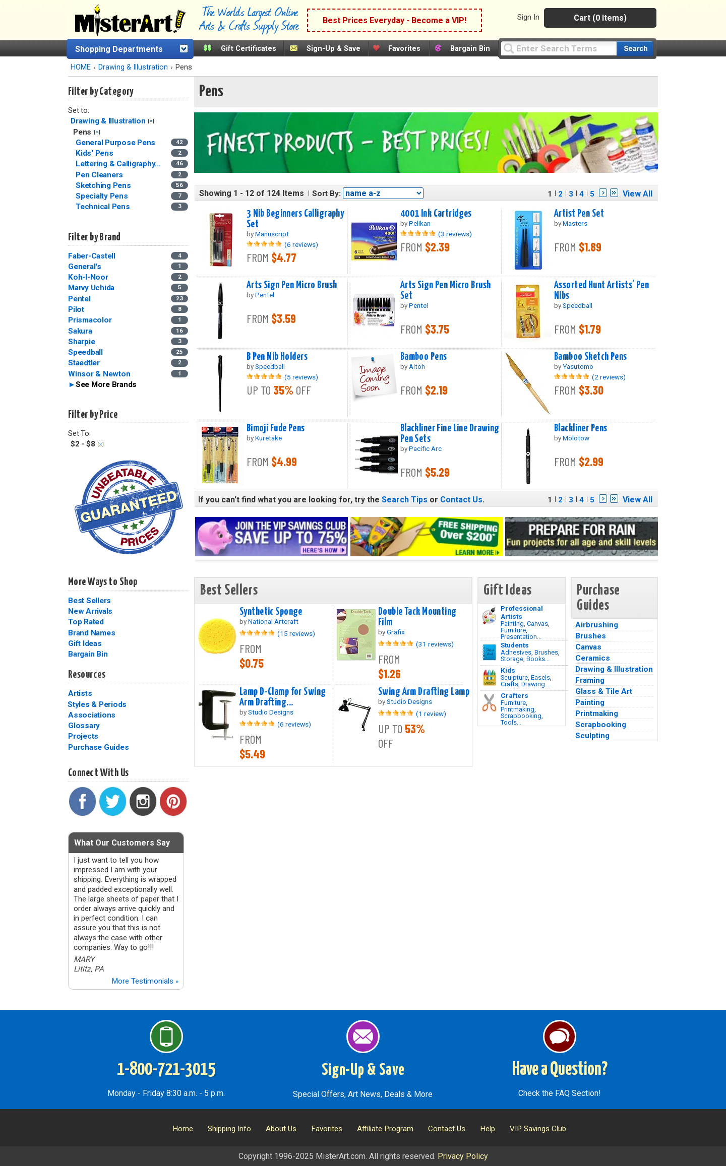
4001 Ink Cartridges (436, 214)
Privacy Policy (463, 1156)
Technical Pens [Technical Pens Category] (104, 206)
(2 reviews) (609, 377)
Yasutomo (578, 366)
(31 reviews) (435, 644)
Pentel (79, 298)
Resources (86, 675)
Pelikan (420, 223)
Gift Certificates (248, 48)
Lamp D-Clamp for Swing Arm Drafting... (282, 697)
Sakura (80, 331)
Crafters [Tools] (514, 695)
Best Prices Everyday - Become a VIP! (394, 20)
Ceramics (592, 658)
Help (487, 1128)
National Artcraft (273, 621)
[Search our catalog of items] (635, 48)
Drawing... (535, 684)
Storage (512, 659)
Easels (540, 677)
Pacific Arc (425, 448)
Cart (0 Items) (600, 18)
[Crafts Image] (489, 678)
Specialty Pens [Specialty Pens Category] (103, 196)
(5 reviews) (301, 377)
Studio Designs (270, 712)
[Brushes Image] (489, 652)
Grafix (396, 632)
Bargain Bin (470, 48)
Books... (538, 659)
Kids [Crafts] (508, 670)
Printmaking (517, 709)
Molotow (576, 438)
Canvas (537, 623)
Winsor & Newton (99, 373)
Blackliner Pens (580, 428)
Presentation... (521, 636)
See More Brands (106, 384)
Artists (80, 693)
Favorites (404, 48)
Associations (91, 715)
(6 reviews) (301, 244)
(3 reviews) (455, 234)
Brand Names (91, 632)
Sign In (528, 17)
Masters (575, 223)
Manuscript (272, 234)
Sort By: (326, 193)
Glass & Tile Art (603, 691)
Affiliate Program (385, 1128)
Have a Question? (560, 1070)
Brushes (546, 652)
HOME (81, 67)
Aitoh (417, 366)
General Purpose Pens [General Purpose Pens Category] (116, 142)
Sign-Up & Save (333, 48)
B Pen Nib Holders (277, 357)
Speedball (85, 352)
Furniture (513, 630)
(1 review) (431, 713)
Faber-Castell (91, 256)
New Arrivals (90, 611)
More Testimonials (144, 981)
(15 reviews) (296, 633)
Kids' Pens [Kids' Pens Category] (95, 153)
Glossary (84, 725)
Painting (512, 623)
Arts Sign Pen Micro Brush (292, 285)
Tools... (511, 722)
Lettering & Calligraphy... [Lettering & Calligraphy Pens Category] (119, 163)
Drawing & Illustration (133, 67)
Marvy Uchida (91, 287)
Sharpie (81, 341)
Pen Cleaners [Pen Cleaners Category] (100, 174)
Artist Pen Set (579, 214)
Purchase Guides (98, 747)
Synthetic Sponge (270, 612)
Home (182, 1128)
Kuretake (268, 438)
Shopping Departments (119, 49)
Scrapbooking (521, 716)
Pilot (76, 309)
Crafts (509, 684)
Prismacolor (89, 320)
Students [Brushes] (515, 645)
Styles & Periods (97, 704)
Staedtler (84, 362)
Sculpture (514, 677)
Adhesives (516, 652)
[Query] (559, 48)
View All (637, 194)
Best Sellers (89, 600)
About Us (281, 1128)
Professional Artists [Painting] (522, 612)
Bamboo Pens (423, 357)
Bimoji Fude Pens (276, 428)
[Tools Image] (489, 703)
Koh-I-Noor (88, 277)
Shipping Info (229, 1128)
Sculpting (592, 735)
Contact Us (461, 499)
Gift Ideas (85, 643)
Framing (589, 680)
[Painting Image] (489, 616)
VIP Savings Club (538, 1128)
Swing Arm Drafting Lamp (423, 692)
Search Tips (405, 499)
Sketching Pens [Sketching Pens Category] (104, 185)
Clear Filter (151, 121)
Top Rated (86, 621)
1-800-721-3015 (166, 1070)
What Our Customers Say (122, 843)
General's (84, 266)
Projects (83, 736)
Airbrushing (596, 624)
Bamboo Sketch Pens (590, 357)
